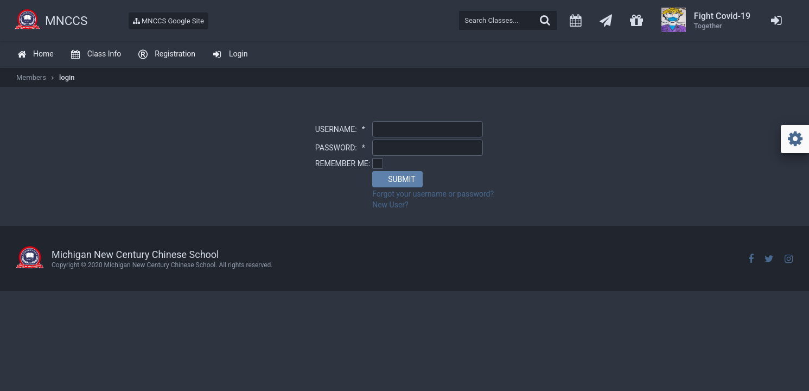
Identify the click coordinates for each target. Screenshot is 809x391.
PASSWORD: (340, 147)
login (67, 77)
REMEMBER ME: (342, 163)
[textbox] (508, 20)
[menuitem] (35, 54)
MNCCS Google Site (168, 21)
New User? (390, 204)
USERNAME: (340, 129)
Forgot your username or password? (433, 194)
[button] (397, 179)
